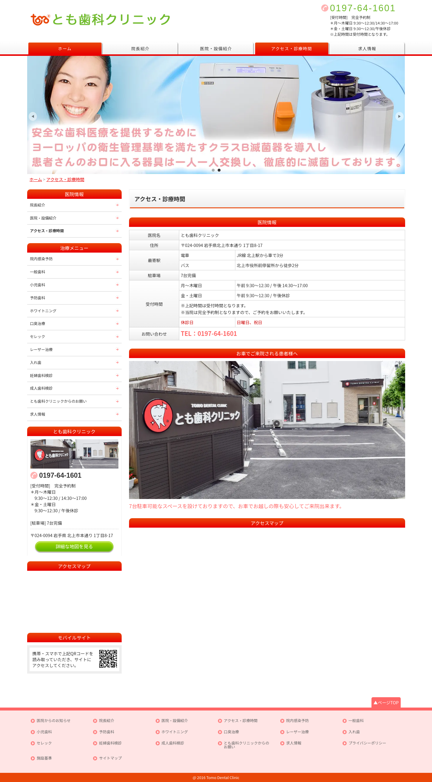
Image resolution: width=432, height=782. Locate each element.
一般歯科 (37, 271)
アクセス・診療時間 (291, 48)
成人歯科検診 (41, 388)
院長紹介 (140, 48)
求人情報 (367, 48)
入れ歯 (35, 362)
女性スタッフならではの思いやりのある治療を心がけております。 (213, 170)
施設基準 (44, 758)
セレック (37, 336)
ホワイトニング (43, 310)
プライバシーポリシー (367, 743)
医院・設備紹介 (216, 48)
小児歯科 (37, 284)
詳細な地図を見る (74, 546)
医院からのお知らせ (54, 721)
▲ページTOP (386, 702)
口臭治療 (37, 323)
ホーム (64, 48)
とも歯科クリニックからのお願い (58, 401)
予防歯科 (37, 297)
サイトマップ (110, 758)
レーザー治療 (41, 349)
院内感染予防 (41, 258)
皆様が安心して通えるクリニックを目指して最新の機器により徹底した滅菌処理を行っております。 (219, 170)
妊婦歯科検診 (41, 375)
